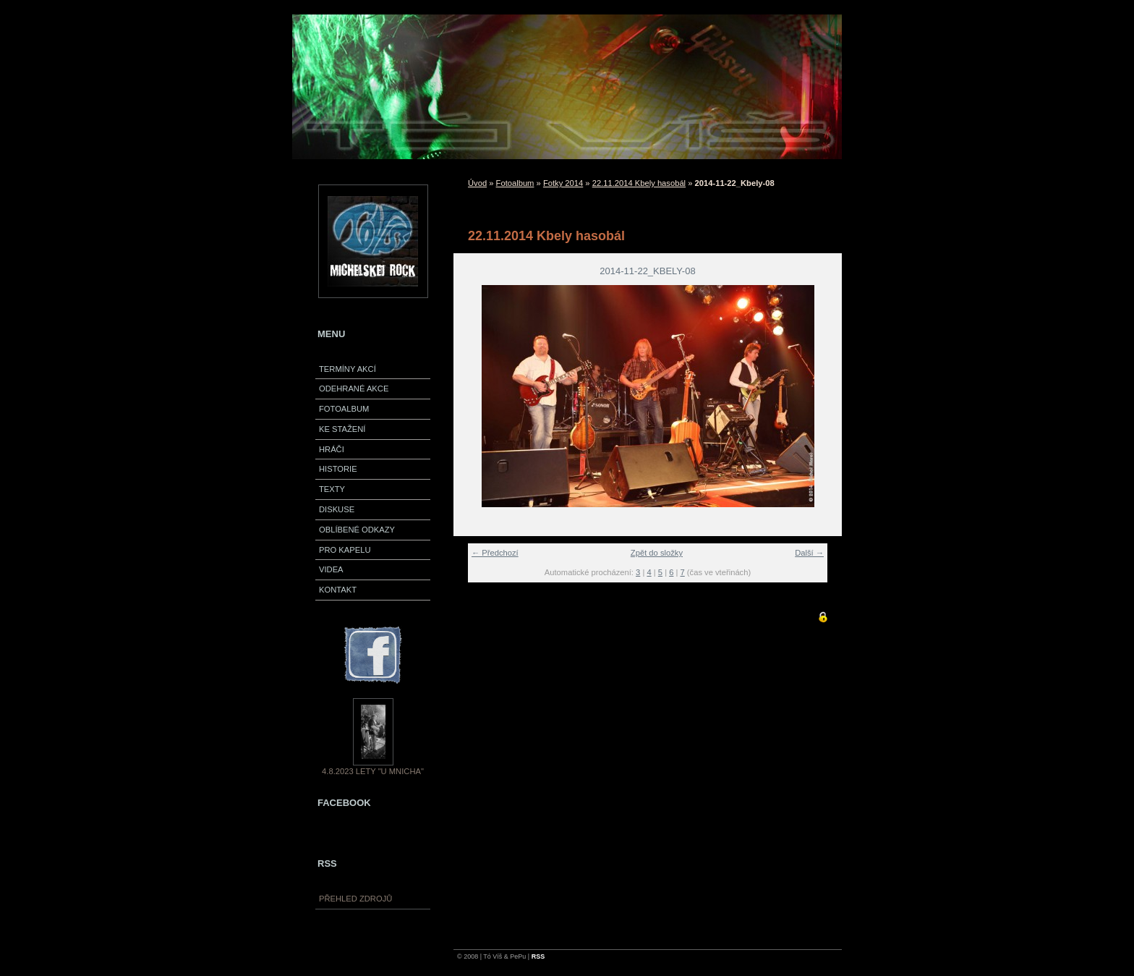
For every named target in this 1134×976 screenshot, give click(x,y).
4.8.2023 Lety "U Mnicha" (373, 771)
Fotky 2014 (563, 183)
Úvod (477, 183)
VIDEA (331, 569)
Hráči (331, 449)
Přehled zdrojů (355, 898)
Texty (332, 489)
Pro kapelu (345, 550)
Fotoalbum (344, 408)
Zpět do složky (657, 552)
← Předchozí (495, 552)
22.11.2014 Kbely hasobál (639, 183)
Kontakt (338, 589)
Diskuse (336, 509)
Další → (809, 552)
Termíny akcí (347, 369)
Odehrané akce (353, 388)
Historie (338, 468)
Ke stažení (342, 429)
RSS (538, 956)
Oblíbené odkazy (357, 529)
